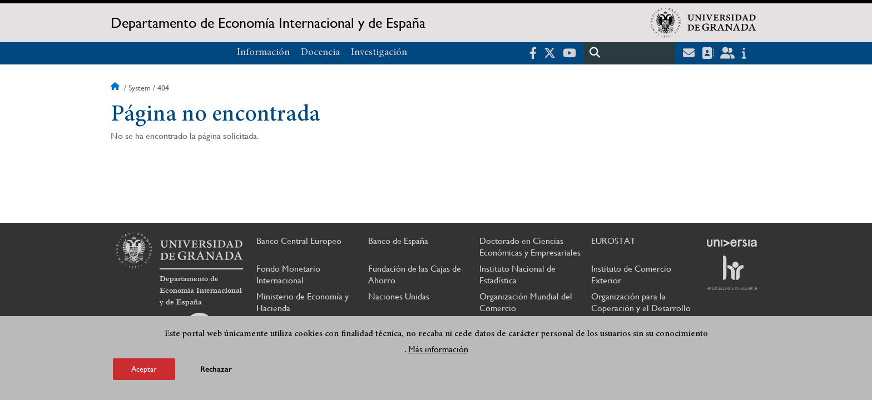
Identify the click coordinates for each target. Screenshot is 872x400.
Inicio (116, 87)
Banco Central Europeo (298, 241)
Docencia (320, 53)
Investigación (379, 53)
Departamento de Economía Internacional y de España (268, 23)
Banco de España (398, 241)
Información (263, 53)
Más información (438, 349)
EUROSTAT (613, 241)
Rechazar (216, 369)
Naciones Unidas (398, 296)
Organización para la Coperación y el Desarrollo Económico (641, 308)
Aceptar (144, 368)
